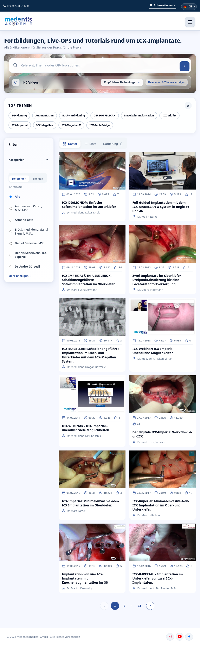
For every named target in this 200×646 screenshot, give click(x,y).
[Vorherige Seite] (104, 606)
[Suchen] (184, 66)
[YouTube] (179, 637)
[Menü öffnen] (190, 22)
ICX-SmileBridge (100, 125)
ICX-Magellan (44, 125)
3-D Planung (19, 115)
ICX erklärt (169, 115)
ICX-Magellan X (71, 125)
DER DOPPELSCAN (105, 115)
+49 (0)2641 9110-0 (18, 6)
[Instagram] (170, 637)
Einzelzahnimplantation (139, 115)
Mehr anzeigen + (19, 275)
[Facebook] (189, 637)
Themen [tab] (38, 178)
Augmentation (45, 115)
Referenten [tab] (19, 178)
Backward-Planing (73, 115)
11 (139, 605)
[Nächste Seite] (150, 606)
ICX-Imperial (20, 125)
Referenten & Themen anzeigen (166, 82)
